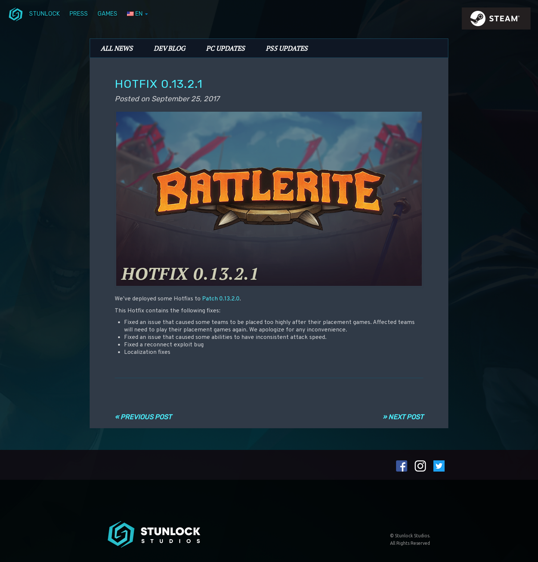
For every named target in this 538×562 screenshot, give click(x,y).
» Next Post (403, 417)
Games (107, 13)
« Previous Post (143, 417)
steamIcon (496, 20)
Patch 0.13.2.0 (220, 299)
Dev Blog (169, 48)
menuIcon (15, 13)
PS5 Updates (286, 48)
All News (117, 48)
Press (78, 13)
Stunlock (44, 13)
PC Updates (225, 48)
